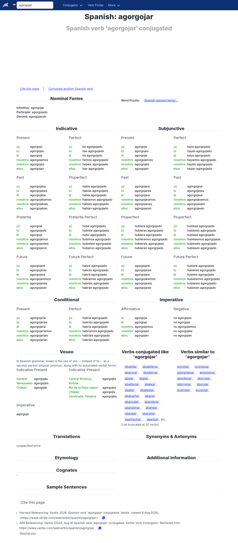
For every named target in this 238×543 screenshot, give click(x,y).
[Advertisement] (119, 57)
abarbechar (133, 419)
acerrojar (183, 390)
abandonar (132, 407)
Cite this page (29, 89)
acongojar (202, 367)
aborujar (203, 384)
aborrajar (204, 378)
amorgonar (207, 372)
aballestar (147, 390)
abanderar (152, 402)
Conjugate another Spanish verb (70, 89)
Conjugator (70, 5)
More (111, 5)
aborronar (184, 384)
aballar (129, 390)
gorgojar (183, 367)
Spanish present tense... (161, 100)
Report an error (28, 533)
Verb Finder (96, 5)
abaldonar (132, 384)
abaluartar (132, 396)
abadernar (150, 372)
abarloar (152, 419)
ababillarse (150, 367)
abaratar (130, 413)
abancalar (132, 402)
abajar (129, 378)
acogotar (202, 390)
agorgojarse (185, 372)
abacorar (131, 372)
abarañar (148, 413)
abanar (150, 396)
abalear (150, 384)
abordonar (184, 378)
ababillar (131, 367)
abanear (151, 407)
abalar (144, 378)
